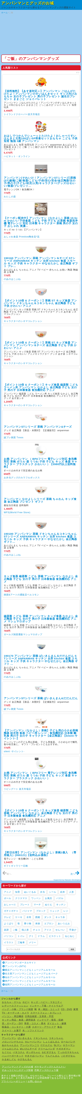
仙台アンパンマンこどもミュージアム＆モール (29, 977)
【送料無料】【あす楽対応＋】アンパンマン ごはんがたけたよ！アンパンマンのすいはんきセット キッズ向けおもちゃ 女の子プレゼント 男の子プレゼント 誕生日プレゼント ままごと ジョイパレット (40, 95)
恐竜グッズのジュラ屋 (46, 1070)
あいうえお (64, 923)
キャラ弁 (60, 917)
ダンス (47, 917)
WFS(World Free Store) (17, 512)
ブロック (41, 911)
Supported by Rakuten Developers (67, 880)
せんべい (60, 930)
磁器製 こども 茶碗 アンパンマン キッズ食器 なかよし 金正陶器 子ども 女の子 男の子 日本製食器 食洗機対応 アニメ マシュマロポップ (41, 619)
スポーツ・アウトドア (44, 1027)
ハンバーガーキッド (13, 1056)
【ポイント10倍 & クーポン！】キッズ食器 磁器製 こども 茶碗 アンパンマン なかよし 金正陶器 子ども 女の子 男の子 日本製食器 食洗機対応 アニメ (41, 813)
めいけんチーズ (28, 1049)
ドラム (41, 936)
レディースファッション (15, 1006)
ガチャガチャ (11, 911)
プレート (25, 904)
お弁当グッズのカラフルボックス (22, 477)
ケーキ (18, 917)
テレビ (7, 917)
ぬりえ (48, 904)
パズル (59, 898)
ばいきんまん (25, 1038)
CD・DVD (66, 1009)
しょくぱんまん (51, 1041)
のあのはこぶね (12, 279)
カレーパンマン (33, 1041)
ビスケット (55, 936)
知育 (17, 892)
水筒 (28, 917)
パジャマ (27, 911)
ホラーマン (69, 1045)
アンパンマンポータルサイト (19, 962)
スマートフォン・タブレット (46, 1013)
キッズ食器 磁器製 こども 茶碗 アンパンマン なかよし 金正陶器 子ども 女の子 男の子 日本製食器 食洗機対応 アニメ (41, 579)
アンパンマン (9, 1038)
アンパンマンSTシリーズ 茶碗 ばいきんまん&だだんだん (41, 698)
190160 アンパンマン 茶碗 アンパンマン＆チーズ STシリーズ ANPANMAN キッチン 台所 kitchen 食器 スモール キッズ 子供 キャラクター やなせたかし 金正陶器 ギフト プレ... (41, 262)
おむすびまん (49, 1052)
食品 (59, 1027)
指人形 (25, 930)
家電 (75, 1009)
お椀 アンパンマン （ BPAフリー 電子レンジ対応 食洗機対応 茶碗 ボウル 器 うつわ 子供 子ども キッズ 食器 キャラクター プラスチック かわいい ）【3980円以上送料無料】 (40, 462)
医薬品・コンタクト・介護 (16, 1027)
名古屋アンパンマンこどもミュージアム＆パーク (30, 973)
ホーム (4, 12)
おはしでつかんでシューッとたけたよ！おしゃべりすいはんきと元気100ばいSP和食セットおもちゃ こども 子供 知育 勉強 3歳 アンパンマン (40, 138)
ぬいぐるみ (30, 892)
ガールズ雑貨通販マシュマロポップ (23, 634)
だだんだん (46, 1045)
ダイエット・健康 (56, 1023)
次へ (74, 874)
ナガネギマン (63, 1049)
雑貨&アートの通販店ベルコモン (21, 594)
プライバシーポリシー (13, 1081)
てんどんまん (52, 1056)
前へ (7, 874)
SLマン (58, 1045)
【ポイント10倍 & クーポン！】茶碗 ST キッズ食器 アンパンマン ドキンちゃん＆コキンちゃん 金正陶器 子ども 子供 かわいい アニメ (40, 303)
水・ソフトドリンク (33, 1030)
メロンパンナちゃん (13, 1041)
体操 (37, 923)
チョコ (36, 930)
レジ (65, 911)
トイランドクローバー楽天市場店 (22, 114)
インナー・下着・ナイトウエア (46, 1006)
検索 (72, 949)
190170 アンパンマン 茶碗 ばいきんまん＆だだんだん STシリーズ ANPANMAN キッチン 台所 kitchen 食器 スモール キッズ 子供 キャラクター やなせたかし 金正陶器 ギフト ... (41, 659)
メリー (32, 942)
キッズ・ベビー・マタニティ (46, 1002)
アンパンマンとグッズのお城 (27, 3)
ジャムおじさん (10, 1049)
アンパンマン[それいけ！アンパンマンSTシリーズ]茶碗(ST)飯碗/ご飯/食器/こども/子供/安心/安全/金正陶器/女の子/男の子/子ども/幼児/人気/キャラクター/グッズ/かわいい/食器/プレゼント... (40, 181)
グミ (31, 936)
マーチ (37, 904)
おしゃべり (10, 904)
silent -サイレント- (14, 751)
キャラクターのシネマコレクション (23, 321)
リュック (54, 911)
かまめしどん (9, 1059)
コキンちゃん (56, 1038)
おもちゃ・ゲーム (11, 1002)
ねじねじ (70, 936)
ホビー (26, 1002)
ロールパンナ (68, 1041)
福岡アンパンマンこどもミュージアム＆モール (29, 984)
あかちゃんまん (10, 1045)
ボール (7, 898)
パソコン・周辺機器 (13, 1016)
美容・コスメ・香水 (35, 1023)
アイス (47, 930)
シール (52, 892)
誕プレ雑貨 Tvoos (13, 437)
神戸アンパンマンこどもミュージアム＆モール (29, 981)
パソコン (9, 936)
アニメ (7, 892)
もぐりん (7, 1052)
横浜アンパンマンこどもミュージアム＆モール (29, 970)
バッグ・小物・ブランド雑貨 (17, 1009)
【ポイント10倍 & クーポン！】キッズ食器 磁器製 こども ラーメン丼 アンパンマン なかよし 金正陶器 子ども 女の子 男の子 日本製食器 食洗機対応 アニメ (41, 387)
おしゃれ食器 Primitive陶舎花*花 (21, 236)
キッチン (61, 904)
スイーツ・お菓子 (11, 1030)
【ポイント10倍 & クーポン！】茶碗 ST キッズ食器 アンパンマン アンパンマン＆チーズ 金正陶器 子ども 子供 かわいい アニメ (40, 345)
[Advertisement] (41, 34)
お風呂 (48, 898)
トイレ (21, 936)
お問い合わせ (35, 1081)
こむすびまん (68, 1056)
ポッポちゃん (33, 1052)
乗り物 (27, 923)
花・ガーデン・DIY (12, 1023)
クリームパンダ (46, 1049)
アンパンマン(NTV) (14, 966)
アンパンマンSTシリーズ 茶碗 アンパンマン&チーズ (38, 426)
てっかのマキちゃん (68, 1052)
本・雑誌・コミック (49, 1009)
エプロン (49, 923)
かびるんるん (25, 1059)
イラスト (9, 942)
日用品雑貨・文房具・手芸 (39, 1016)
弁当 (42, 892)
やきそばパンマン (34, 1056)
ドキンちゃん (40, 1038)
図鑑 (37, 917)
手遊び (72, 930)
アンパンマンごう (29, 1045)
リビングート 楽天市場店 (17, 789)
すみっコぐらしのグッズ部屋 (17, 1070)
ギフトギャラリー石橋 (16, 866)
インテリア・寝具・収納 (50, 1020)
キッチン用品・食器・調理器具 (19, 1020)
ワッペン (36, 898)
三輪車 (21, 942)
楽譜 (6, 930)
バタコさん (19, 1052)
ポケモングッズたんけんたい (50, 1066)
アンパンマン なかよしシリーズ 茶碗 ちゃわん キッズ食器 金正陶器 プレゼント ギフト (40, 500)
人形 (71, 892)
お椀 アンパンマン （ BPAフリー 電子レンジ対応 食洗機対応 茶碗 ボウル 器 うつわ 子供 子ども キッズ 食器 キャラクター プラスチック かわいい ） (40, 775)
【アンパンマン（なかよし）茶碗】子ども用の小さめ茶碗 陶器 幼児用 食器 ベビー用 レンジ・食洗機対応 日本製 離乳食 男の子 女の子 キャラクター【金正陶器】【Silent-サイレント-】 (41, 734)
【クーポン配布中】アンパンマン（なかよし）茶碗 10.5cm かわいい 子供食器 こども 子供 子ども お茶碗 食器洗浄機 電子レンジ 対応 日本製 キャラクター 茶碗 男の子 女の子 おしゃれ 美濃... (41, 222)
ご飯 (15, 930)
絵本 (62, 892)
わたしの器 (10, 196)
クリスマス (21, 898)
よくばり (9, 923)
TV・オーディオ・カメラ (15, 1013)
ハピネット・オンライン (17, 156)
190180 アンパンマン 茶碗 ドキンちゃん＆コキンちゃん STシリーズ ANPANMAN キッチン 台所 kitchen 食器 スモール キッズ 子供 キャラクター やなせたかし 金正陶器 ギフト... (40, 537)
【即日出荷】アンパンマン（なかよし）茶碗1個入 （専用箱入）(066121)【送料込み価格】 (40, 854)
